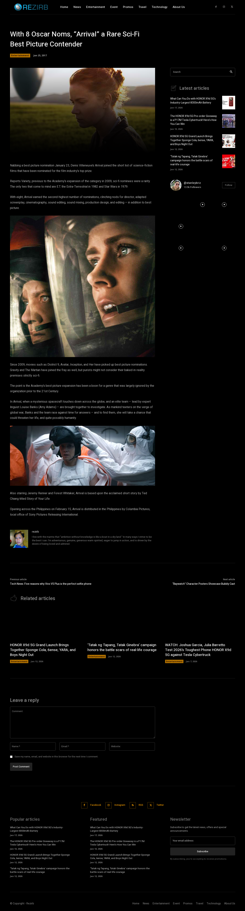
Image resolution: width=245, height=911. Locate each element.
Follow (228, 185)
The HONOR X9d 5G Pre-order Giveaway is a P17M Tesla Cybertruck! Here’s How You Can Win (193, 120)
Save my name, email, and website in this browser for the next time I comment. (56, 756)
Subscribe (202, 851)
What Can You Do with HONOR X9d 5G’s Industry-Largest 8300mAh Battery (193, 101)
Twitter (164, 805)
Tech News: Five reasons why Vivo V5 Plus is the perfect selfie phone (50, 584)
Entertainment (20, 55)
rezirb (35, 532)
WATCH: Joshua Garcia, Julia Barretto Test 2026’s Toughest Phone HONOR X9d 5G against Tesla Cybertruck (197, 649)
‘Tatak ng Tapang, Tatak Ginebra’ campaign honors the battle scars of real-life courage (191, 160)
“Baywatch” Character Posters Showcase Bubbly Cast (203, 584)
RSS (142, 805)
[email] (202, 840)
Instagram (119, 805)
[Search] (231, 72)
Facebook (92, 805)
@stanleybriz (192, 183)
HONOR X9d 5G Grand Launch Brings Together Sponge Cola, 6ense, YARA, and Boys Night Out (192, 140)
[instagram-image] (181, 205)
